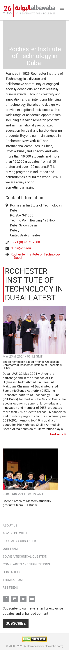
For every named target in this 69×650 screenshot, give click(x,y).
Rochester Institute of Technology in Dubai (36, 256)
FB (6, 597)
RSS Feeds (10, 587)
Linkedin (15, 597)
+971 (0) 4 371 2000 (25, 242)
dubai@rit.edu (21, 248)
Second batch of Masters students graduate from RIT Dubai (27, 503)
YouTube (32, 597)
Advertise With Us (17, 533)
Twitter (23, 597)
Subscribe (16, 623)
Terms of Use (13, 580)
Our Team (10, 549)
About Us (10, 525)
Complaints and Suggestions (26, 564)
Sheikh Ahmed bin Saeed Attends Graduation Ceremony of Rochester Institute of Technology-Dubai (33, 365)
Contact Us (12, 572)
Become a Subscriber (19, 541)
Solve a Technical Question (25, 556)
